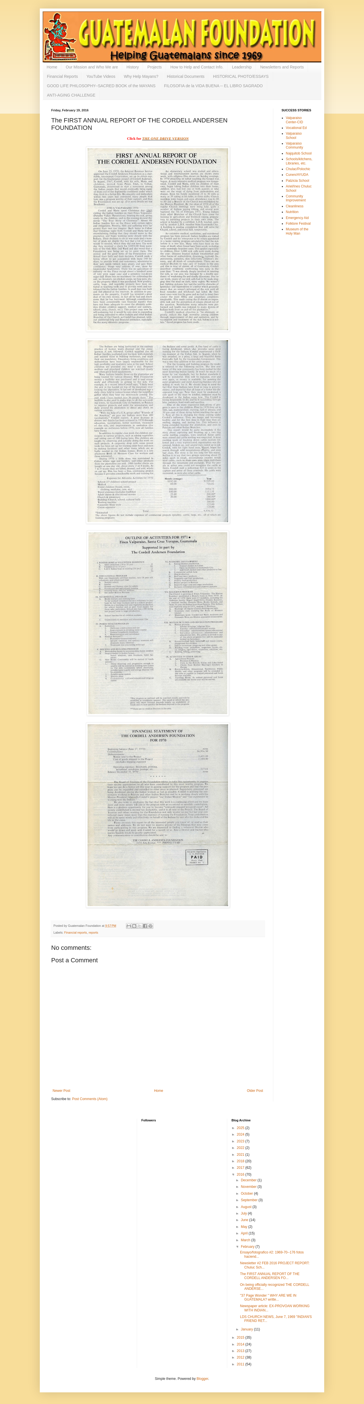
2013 (241, 1351)
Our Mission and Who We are (92, 67)
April (245, 1233)
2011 (241, 1364)
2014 (241, 1344)
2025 (241, 1128)
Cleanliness (294, 206)
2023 (241, 1141)
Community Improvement (296, 198)
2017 (241, 1168)
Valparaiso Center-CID (294, 120)
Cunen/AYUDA (297, 175)
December (249, 1180)
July (244, 1213)
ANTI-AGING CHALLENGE (71, 95)
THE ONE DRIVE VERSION (165, 138)
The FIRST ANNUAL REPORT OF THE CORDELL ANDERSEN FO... (269, 1276)
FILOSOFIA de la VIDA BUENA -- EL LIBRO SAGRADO (213, 86)
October (247, 1194)
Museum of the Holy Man (297, 231)
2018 (241, 1161)
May (244, 1227)
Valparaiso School (294, 135)
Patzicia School (297, 181)
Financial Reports (62, 76)
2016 (241, 1174)
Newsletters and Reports (282, 67)
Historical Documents (185, 76)
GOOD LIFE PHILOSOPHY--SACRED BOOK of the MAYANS (101, 86)
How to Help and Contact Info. (197, 67)
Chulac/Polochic (298, 169)
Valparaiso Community (294, 145)
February (248, 1247)
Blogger (202, 1379)
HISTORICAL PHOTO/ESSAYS (241, 76)
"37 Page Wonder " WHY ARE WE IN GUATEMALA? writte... (268, 1297)
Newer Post (61, 1091)
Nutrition (292, 212)
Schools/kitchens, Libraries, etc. (299, 161)
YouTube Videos (100, 76)
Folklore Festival (298, 224)
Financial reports (75, 932)
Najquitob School (299, 153)
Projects (154, 67)
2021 (241, 1155)
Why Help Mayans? (141, 76)
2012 (241, 1357)
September (249, 1200)
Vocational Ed (296, 128)
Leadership (242, 67)
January (247, 1329)
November (249, 1187)
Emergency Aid (297, 218)
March (246, 1240)
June (245, 1220)
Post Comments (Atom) (89, 1099)
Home (52, 67)
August (247, 1207)
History (133, 67)
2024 (241, 1134)
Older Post (255, 1091)
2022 (241, 1148)
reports (93, 932)
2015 (241, 1338)
